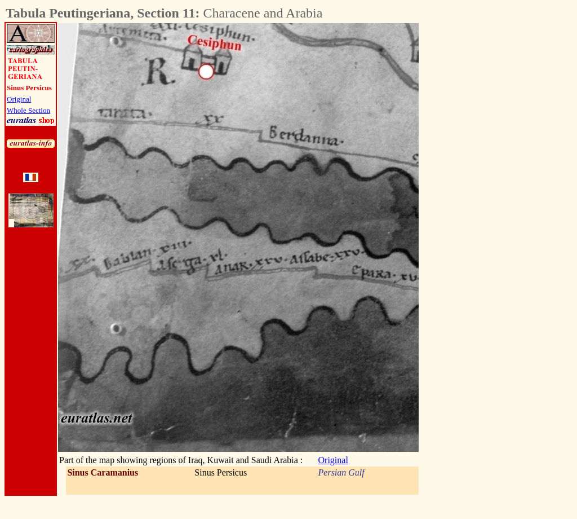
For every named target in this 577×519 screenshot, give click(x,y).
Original (19, 99)
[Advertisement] (481, 192)
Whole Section (28, 110)
